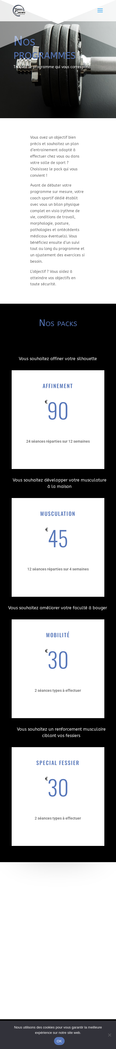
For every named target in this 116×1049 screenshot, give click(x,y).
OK (59, 1041)
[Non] (109, 1035)
